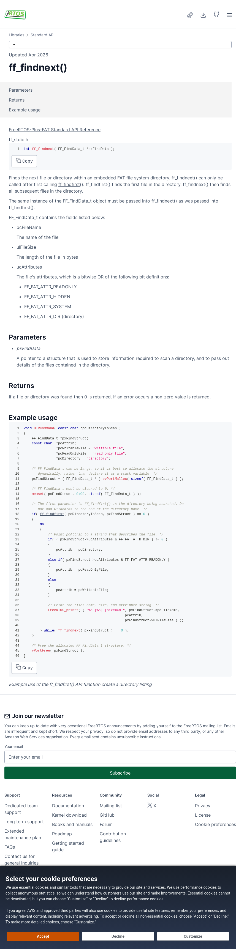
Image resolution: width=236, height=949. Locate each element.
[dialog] (118, 907)
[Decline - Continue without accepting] (118, 936)
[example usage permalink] (6, 417)
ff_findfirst (52, 514)
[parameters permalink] (6, 337)
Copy (24, 161)
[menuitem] (190, 14)
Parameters (20, 90)
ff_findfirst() (70, 184)
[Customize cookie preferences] (193, 936)
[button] (216, 14)
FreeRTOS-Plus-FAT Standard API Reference (55, 129)
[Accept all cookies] (43, 936)
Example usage (24, 110)
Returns (17, 100)
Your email (13, 746)
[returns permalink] (6, 385)
